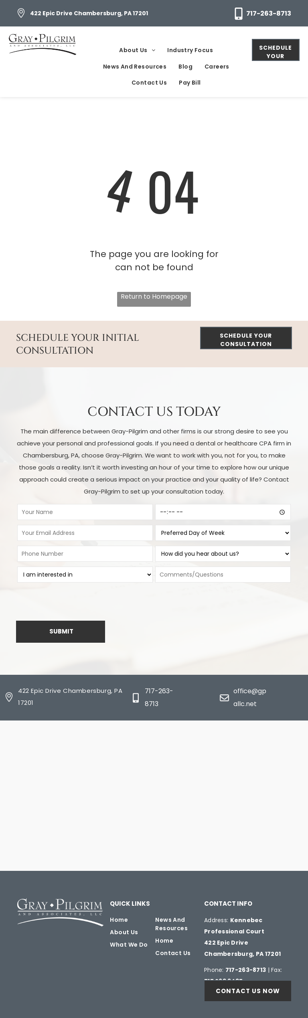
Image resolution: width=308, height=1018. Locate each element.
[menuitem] (137, 51)
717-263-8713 (268, 13)
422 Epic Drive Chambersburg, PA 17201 (89, 13)
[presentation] (72, 602)
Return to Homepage (154, 296)
